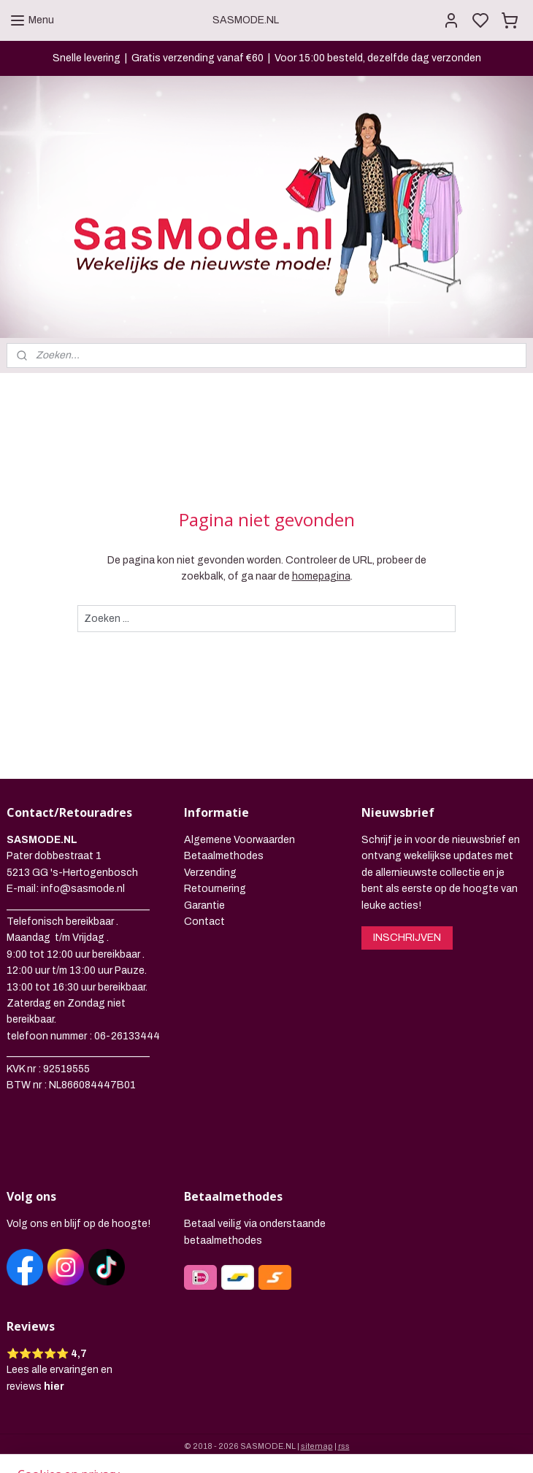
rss (344, 1446)
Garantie (204, 905)
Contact (204, 921)
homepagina (321, 576)
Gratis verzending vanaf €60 (197, 58)
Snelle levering (86, 58)
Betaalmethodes (224, 855)
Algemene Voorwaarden (239, 839)
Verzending (210, 872)
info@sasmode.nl (83, 888)
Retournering (215, 888)
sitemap (317, 1446)
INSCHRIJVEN (407, 937)
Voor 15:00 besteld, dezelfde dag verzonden (378, 58)
